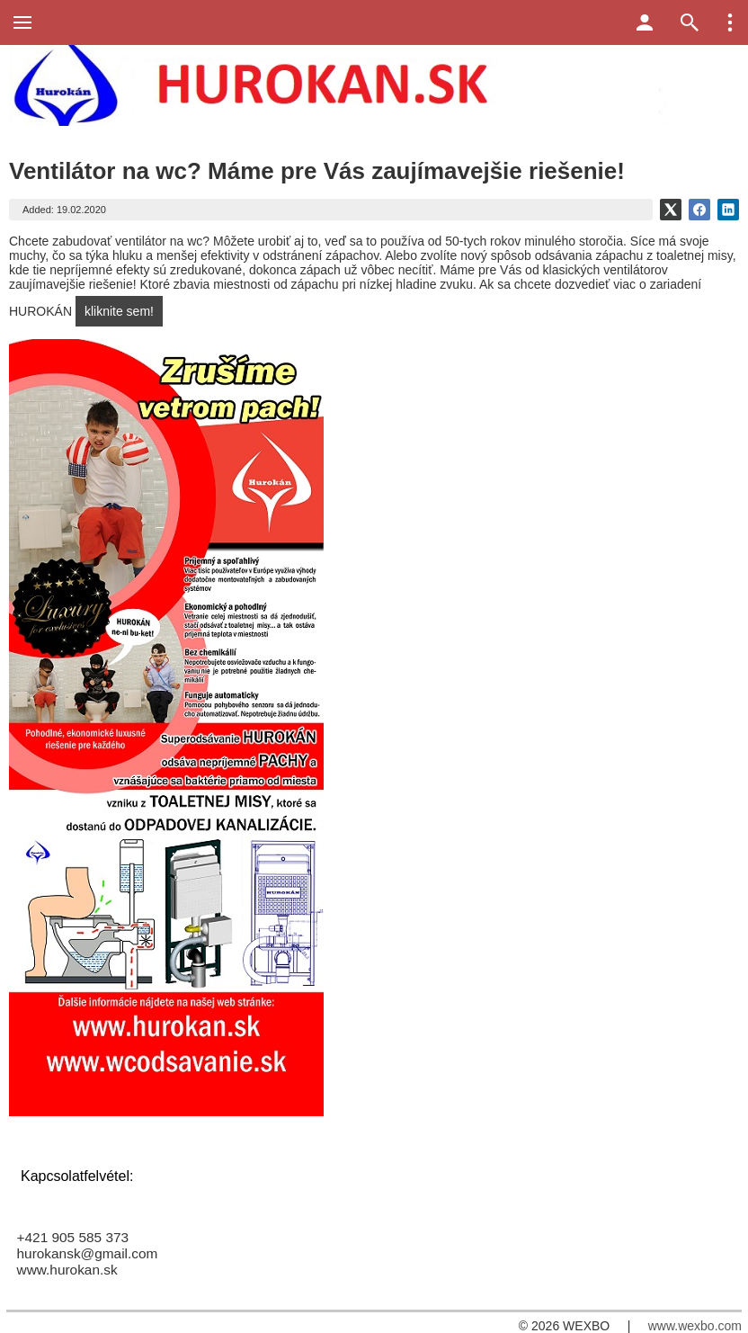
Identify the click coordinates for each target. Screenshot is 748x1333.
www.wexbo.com (695, 1326)
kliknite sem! (119, 311)
